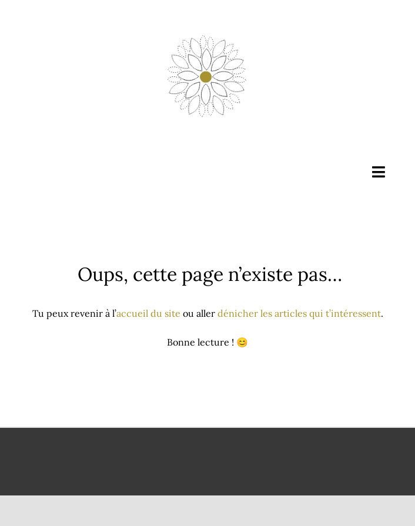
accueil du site (148, 313)
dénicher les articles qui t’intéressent (299, 313)
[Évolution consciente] (207, 34)
